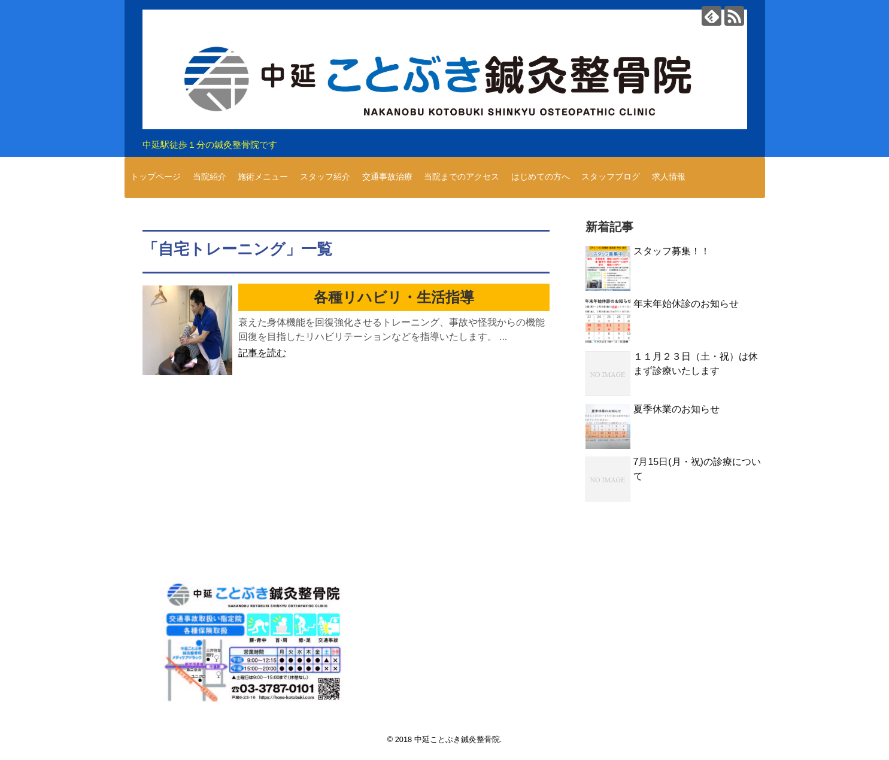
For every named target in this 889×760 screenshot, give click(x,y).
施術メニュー (263, 176)
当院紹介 (209, 176)
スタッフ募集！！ (671, 251)
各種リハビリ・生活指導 (394, 297)
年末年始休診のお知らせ (686, 304)
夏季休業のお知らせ (676, 409)
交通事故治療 (387, 176)
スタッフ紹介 (325, 176)
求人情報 (668, 176)
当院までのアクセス (461, 176)
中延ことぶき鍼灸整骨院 (457, 739)
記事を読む (262, 353)
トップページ (156, 176)
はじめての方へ (540, 176)
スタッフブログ (610, 176)
